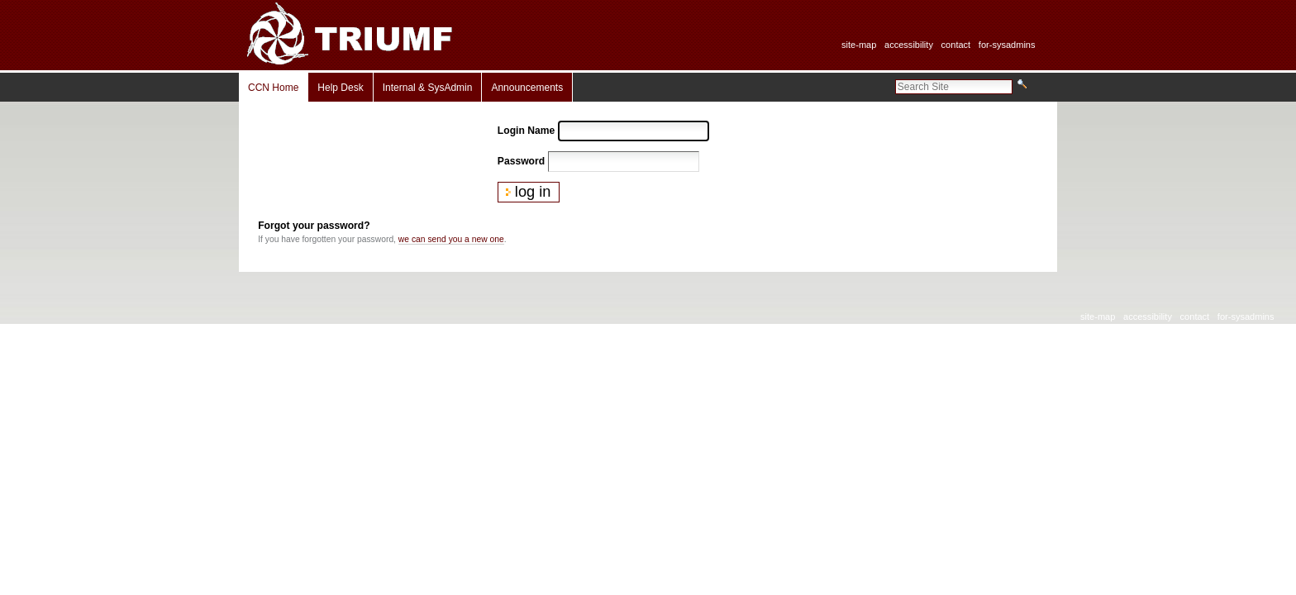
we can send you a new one (451, 239)
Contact (956, 45)
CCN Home (273, 87)
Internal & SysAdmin (428, 87)
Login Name (526, 130)
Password (521, 161)
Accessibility (908, 45)
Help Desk (340, 87)
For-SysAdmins (1007, 45)
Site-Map (858, 45)
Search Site (894, 78)
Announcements (527, 87)
